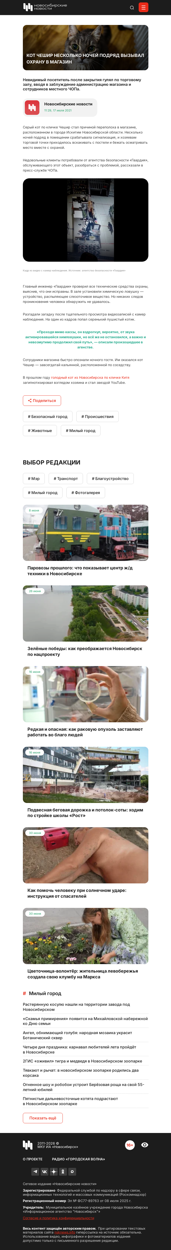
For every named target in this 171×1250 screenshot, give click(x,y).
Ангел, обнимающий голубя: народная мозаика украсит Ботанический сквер (77, 1035)
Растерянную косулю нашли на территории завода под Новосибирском (76, 1007)
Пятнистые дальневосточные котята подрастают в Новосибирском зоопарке (70, 1101)
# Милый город (80, 430)
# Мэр (34, 478)
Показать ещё (42, 1118)
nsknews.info (64, 1232)
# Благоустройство (110, 478)
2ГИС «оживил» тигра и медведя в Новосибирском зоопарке (82, 1061)
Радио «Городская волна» (78, 1159)
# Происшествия (97, 416)
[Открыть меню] (143, 7)
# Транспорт (66, 478)
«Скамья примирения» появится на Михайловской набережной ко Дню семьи (85, 1021)
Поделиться (42, 400)
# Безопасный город (47, 416)
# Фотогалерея (86, 492)
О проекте (32, 1159)
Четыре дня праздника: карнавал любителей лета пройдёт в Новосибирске (79, 1049)
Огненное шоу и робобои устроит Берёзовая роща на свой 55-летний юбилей (83, 1087)
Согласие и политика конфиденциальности (58, 1218)
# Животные (40, 430)
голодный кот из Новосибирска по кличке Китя (90, 377)
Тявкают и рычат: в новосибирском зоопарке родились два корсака (81, 1073)
